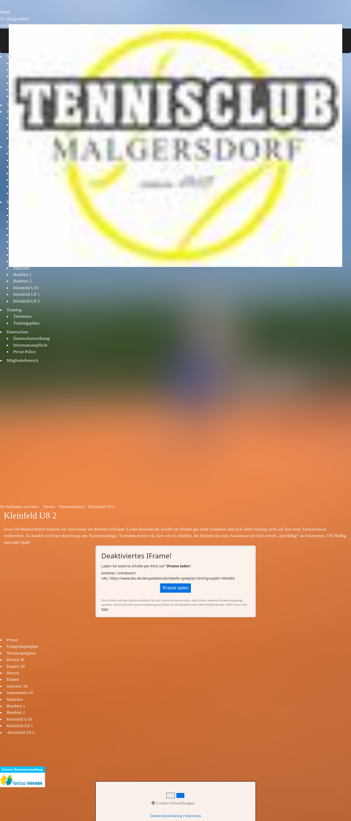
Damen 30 (16, 665)
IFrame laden (176, 586)
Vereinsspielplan (21, 651)
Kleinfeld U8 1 (26, 294)
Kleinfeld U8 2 (26, 300)
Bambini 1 (22, 274)
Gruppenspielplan (22, 645)
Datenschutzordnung (31, 338)
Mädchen (21, 267)
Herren (13, 671)
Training (14, 309)
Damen (13, 678)
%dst (104, 608)
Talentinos (22, 316)
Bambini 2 (22, 280)
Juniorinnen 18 (20, 691)
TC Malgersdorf (14, 18)
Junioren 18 (17, 684)
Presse (12, 638)
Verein (48, 505)
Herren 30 (15, 658)
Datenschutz (17, 331)
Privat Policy (24, 351)
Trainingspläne (26, 322)
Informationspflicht (30, 345)
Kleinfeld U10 (26, 287)
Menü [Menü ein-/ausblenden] (5, 12)
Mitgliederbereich (22, 360)
